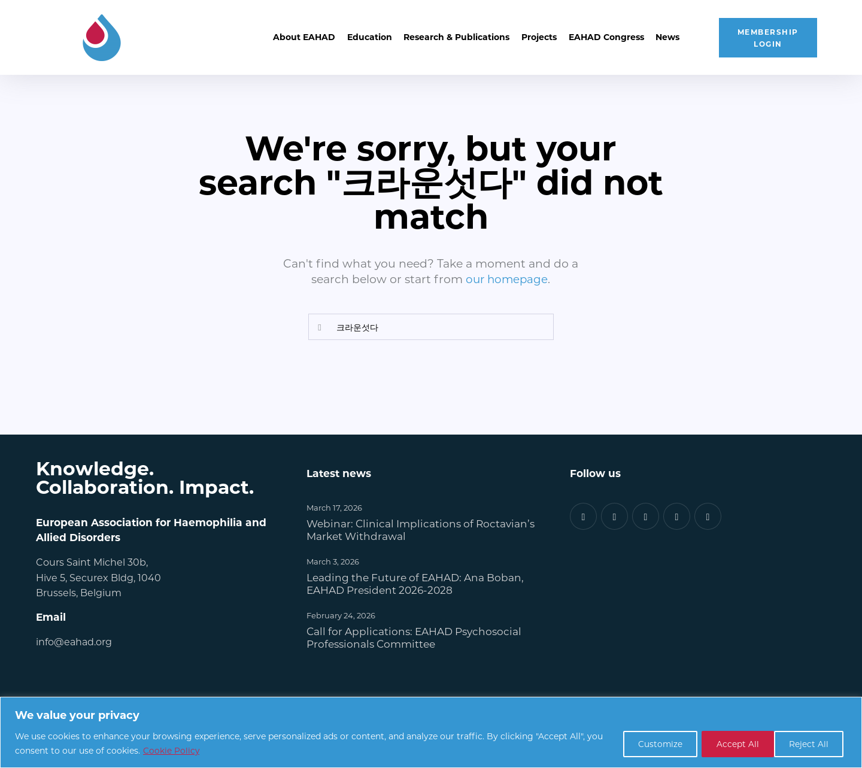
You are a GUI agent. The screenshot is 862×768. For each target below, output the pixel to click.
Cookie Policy (189, 750)
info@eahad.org (74, 641)
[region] (431, 732)
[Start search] (319, 327)
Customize (646, 743)
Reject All (728, 743)
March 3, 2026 (332, 560)
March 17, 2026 (334, 507)
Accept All (808, 743)
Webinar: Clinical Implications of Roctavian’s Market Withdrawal (420, 529)
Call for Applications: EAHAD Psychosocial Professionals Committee (413, 636)
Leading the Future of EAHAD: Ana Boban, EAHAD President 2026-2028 (415, 582)
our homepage (507, 278)
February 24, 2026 (340, 614)
